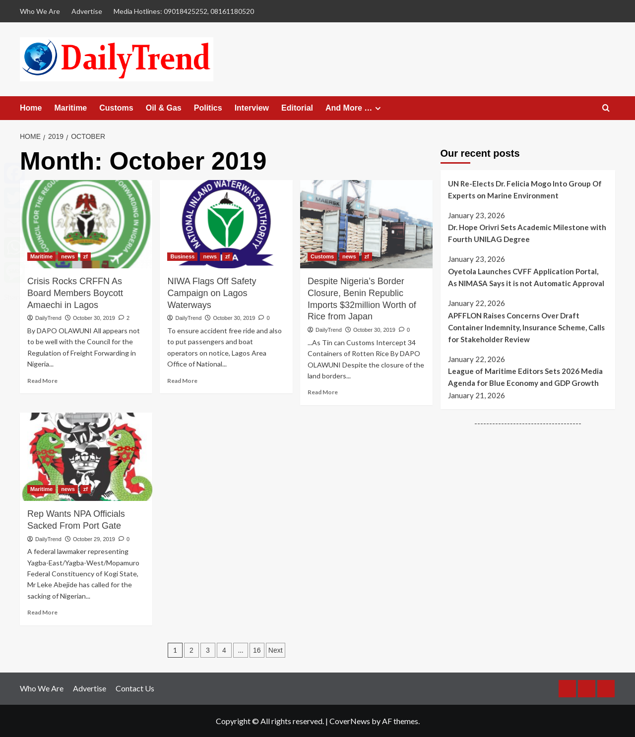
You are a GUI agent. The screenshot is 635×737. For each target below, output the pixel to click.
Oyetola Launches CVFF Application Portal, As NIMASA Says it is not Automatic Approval (526, 277)
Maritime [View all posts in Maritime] (41, 256)
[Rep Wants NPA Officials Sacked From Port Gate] (86, 457)
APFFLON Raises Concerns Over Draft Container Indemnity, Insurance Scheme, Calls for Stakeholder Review (526, 327)
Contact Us (135, 688)
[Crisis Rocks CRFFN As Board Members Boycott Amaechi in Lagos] (86, 224)
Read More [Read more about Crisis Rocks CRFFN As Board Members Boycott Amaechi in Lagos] (42, 380)
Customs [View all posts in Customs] (322, 256)
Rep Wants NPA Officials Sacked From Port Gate (76, 520)
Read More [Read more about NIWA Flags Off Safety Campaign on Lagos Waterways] (182, 380)
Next (275, 650)
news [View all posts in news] (68, 256)
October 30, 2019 (94, 318)
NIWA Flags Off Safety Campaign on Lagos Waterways (211, 293)
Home (31, 108)
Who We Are (40, 11)
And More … (354, 108)
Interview (252, 108)
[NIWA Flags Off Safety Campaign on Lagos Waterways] (226, 224)
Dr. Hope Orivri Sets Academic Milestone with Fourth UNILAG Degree (527, 233)
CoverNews (349, 721)
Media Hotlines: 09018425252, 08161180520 (184, 11)
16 (257, 650)
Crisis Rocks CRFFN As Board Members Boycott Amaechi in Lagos (75, 293)
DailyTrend (48, 318)
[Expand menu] (377, 108)
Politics (208, 108)
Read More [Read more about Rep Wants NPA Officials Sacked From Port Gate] (42, 612)
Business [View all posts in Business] (182, 256)
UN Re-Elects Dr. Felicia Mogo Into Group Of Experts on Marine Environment (525, 189)
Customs (116, 108)
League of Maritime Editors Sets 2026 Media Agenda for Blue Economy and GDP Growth (525, 377)
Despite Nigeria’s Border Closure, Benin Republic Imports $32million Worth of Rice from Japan (362, 298)
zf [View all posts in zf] (85, 256)
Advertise (86, 11)
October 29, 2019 (94, 539)
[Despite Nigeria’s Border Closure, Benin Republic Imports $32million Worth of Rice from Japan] (366, 224)
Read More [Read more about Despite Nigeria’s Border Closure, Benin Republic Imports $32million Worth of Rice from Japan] (323, 392)
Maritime (70, 108)
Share (13, 297)
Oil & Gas (164, 108)
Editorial (297, 108)
